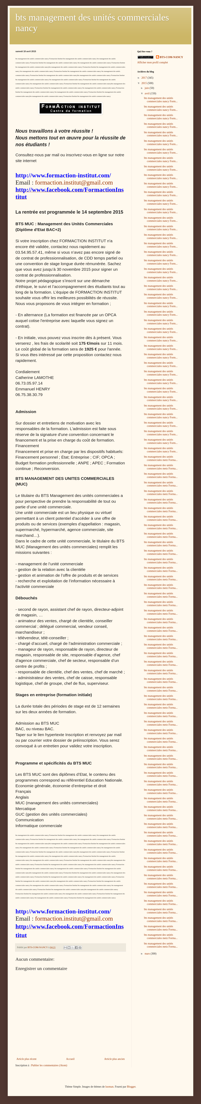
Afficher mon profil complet (152, 62)
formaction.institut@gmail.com (74, 182)
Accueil (70, 1059)
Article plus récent (26, 1059)
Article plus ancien (114, 1059)
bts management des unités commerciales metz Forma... (161, 458)
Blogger (131, 1086)
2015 (144, 83)
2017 (144, 77)
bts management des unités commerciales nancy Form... (161, 100)
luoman (109, 1086)
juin (147, 88)
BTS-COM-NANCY (171, 57)
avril (147, 93)
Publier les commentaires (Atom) (49, 1065)
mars (148, 953)
